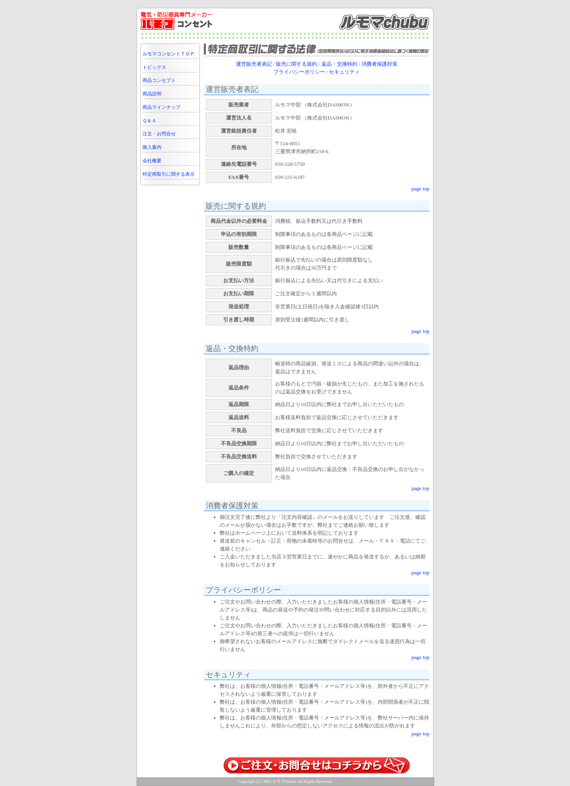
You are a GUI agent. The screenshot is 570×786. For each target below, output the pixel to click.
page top (420, 189)
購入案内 (152, 147)
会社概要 (152, 160)
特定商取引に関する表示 (168, 174)
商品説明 (152, 94)
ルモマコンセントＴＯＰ (168, 54)
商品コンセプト (159, 80)
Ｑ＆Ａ (149, 120)
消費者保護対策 (379, 64)
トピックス (154, 67)
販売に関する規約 (296, 64)
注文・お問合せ (159, 134)
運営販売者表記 (254, 64)
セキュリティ (344, 72)
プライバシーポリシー (299, 72)
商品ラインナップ (161, 107)
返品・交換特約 (339, 64)
